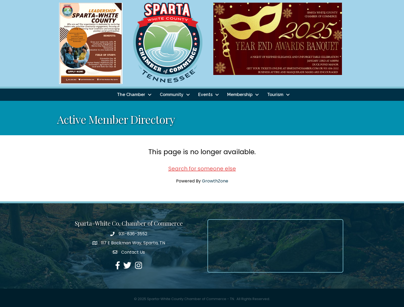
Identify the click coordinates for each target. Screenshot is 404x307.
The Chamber (131, 94)
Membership (239, 94)
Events (205, 94)
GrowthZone (215, 181)
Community (171, 94)
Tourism (275, 94)
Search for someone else (202, 168)
